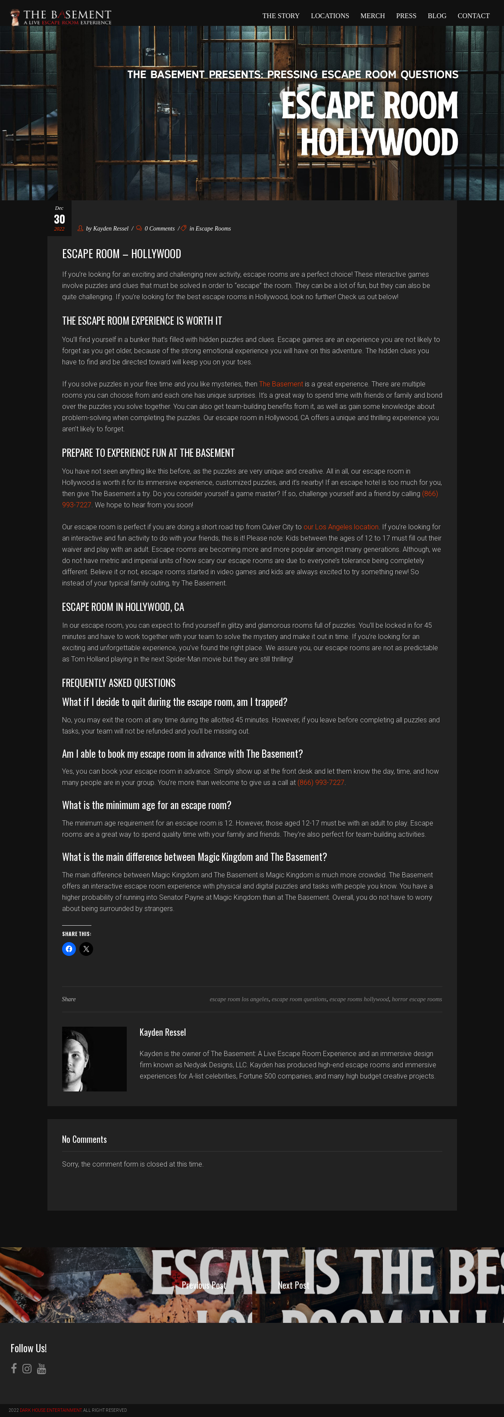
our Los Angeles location (341, 527)
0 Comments (155, 228)
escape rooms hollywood (359, 999)
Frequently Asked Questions (118, 682)
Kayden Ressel (110, 228)
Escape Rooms (213, 228)
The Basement (281, 384)
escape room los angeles (239, 999)
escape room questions (299, 999)
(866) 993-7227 (320, 782)
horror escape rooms (417, 999)
